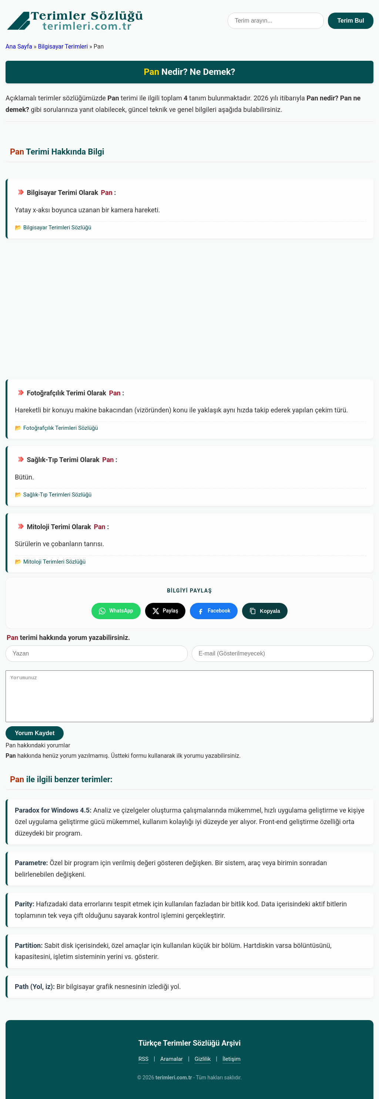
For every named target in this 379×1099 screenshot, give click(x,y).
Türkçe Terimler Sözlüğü (75, 20)
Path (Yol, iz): (35, 986)
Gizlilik (203, 1059)
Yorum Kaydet (34, 733)
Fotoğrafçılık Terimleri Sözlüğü (60, 428)
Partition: (29, 945)
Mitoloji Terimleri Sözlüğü (54, 561)
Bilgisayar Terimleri (63, 46)
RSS (143, 1059)
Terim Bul (350, 20)
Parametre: (31, 863)
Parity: (24, 904)
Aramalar (171, 1059)
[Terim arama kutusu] (276, 21)
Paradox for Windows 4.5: (53, 810)
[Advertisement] (189, 309)
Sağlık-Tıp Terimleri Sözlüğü (57, 494)
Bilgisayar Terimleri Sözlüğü (57, 227)
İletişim (231, 1059)
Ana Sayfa (19, 46)
